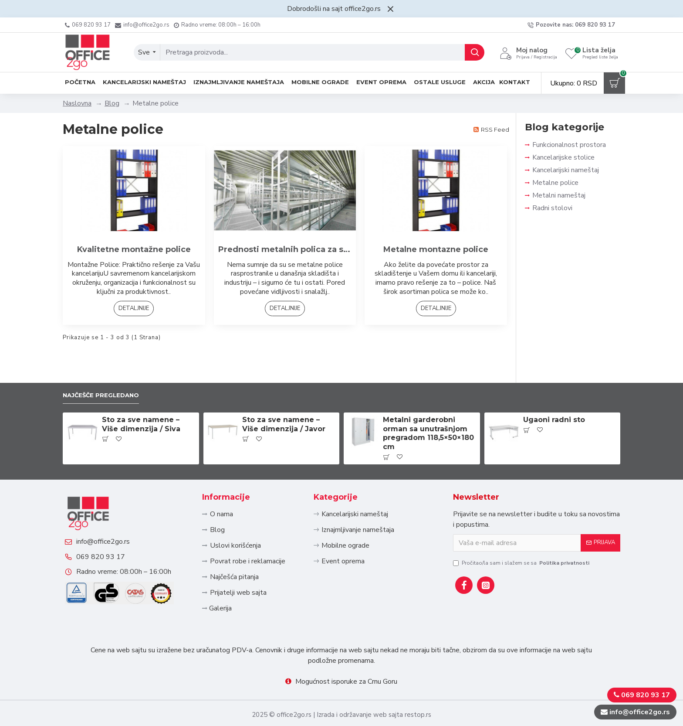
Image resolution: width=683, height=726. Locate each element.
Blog (112, 103)
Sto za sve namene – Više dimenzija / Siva (141, 393)
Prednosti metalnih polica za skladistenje (285, 249)
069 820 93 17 (109, 547)
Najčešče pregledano (108, 364)
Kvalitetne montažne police (134, 249)
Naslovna (77, 103)
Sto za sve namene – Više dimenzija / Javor (283, 393)
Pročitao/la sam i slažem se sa (522, 532)
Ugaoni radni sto (554, 389)
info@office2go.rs (112, 524)
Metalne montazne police (435, 249)
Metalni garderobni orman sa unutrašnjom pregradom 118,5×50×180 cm (428, 402)
